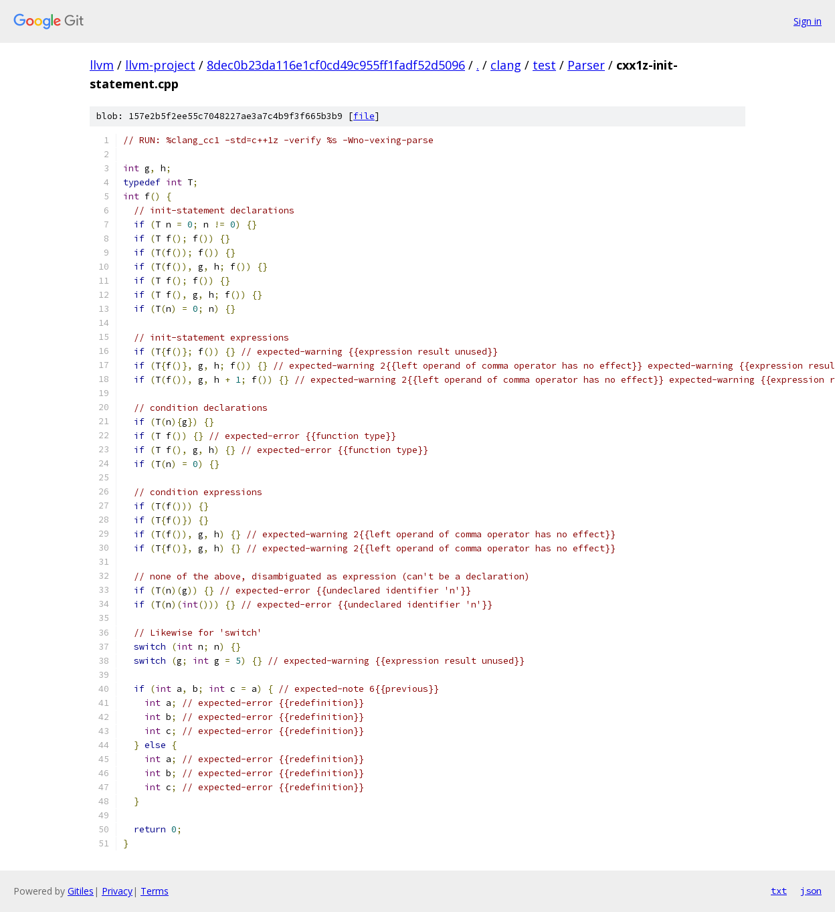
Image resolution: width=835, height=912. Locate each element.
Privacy (117, 891)
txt (779, 891)
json (811, 891)
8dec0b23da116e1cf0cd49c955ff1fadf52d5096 (336, 65)
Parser (586, 65)
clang (505, 65)
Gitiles (81, 891)
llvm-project (160, 65)
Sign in (808, 21)
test (544, 65)
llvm (102, 65)
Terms (155, 891)
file (364, 116)
